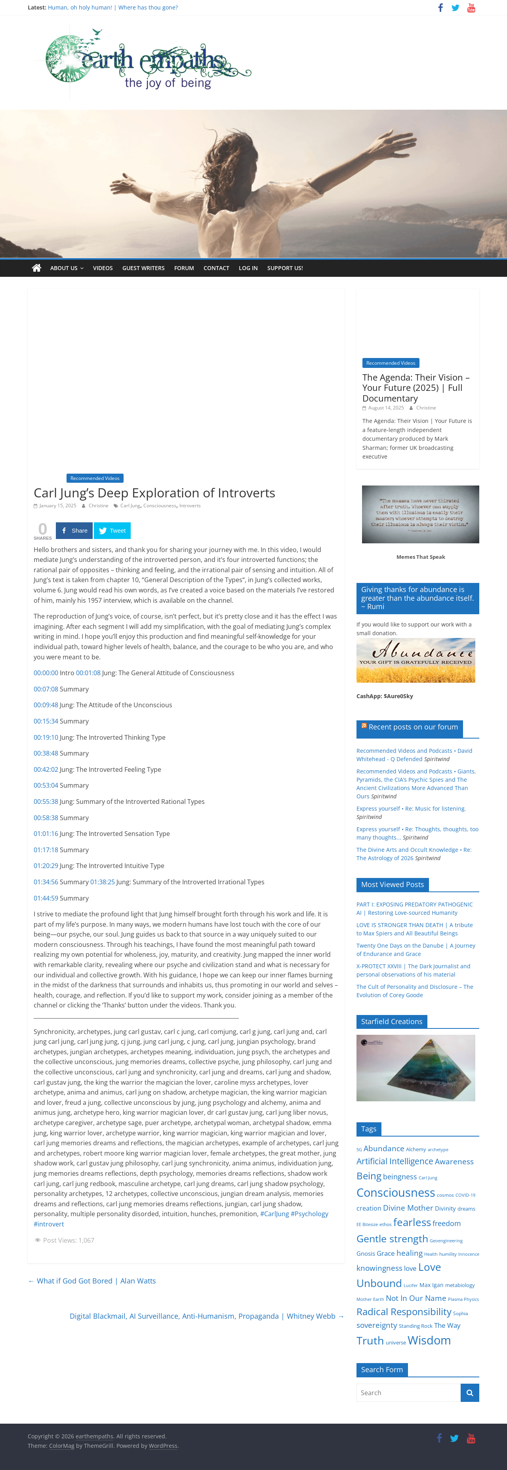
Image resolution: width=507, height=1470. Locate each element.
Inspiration (49, 478)
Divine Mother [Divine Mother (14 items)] (408, 1208)
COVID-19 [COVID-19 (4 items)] (465, 1195)
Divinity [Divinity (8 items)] (445, 1208)
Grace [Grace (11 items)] (386, 1252)
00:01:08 (88, 672)
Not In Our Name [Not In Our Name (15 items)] (416, 1297)
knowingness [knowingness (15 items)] (379, 1267)
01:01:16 (46, 833)
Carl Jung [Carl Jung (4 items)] (428, 1177)
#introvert (49, 1223)
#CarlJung (274, 1213)
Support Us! (285, 268)
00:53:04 (46, 785)
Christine (99, 505)
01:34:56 (46, 881)
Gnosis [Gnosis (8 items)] (365, 1253)
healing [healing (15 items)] (409, 1252)
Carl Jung (130, 505)
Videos (103, 268)
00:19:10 (46, 737)
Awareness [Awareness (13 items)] (454, 1161)
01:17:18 (46, 849)
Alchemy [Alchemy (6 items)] (416, 1148)
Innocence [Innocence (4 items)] (468, 1254)
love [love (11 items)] (410, 1267)
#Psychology (309, 1213)
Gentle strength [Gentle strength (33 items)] (392, 1238)
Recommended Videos (95, 478)
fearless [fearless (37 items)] (412, 1222)
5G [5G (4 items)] (359, 1149)
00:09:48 (46, 705)
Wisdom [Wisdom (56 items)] (429, 1340)
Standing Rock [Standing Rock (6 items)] (416, 1325)
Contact (216, 268)
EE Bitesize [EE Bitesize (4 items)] (367, 1224)
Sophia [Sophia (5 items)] (460, 1313)
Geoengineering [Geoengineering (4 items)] (446, 1240)
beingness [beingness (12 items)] (400, 1176)
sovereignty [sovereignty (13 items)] (376, 1325)
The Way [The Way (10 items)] (447, 1325)
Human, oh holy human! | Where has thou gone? (113, 7)
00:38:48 (46, 753)
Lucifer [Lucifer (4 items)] (411, 1285)
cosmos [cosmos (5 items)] (445, 1195)
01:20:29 (46, 865)
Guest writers (143, 268)
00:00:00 (46, 672)
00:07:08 (46, 688)
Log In (248, 268)
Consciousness (159, 505)
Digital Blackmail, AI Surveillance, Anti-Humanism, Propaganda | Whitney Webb (207, 1315)
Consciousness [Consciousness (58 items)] (395, 1192)
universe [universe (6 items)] (396, 1342)
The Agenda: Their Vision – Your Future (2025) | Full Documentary (416, 387)
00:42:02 (46, 769)
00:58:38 (46, 817)
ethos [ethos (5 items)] (385, 1224)
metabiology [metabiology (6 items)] (460, 1285)
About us (64, 268)
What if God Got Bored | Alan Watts (92, 1280)
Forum (184, 268)
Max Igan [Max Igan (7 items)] (431, 1285)
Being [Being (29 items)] (368, 1175)
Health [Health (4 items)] (431, 1254)
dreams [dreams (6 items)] (466, 1208)
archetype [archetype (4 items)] (438, 1149)
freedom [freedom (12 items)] (447, 1223)
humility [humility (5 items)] (448, 1253)
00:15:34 (46, 720)
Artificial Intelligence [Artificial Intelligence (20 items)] (394, 1161)
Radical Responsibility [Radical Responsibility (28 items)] (404, 1311)
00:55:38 (46, 801)
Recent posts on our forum (413, 726)
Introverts (190, 505)
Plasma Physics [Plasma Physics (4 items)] (463, 1299)
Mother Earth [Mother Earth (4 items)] (370, 1299)
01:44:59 (46, 897)
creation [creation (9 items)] (368, 1208)
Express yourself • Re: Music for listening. (411, 808)
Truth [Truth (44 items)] (370, 1340)
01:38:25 (102, 881)
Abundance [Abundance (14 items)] (384, 1148)
